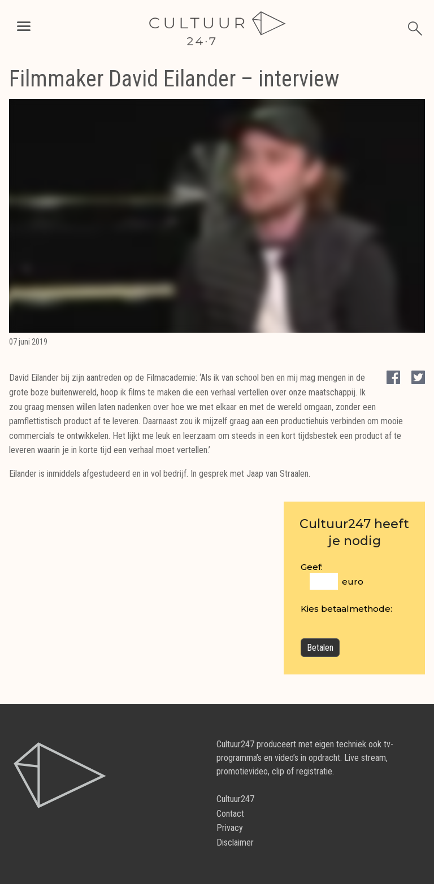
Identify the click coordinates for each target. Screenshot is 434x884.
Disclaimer (235, 842)
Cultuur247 (235, 799)
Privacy (229, 827)
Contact (230, 813)
